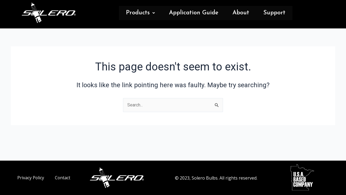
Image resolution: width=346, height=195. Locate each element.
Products (140, 13)
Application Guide (193, 13)
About (240, 13)
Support (274, 13)
